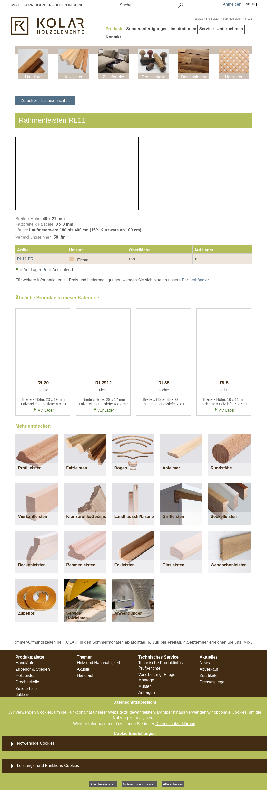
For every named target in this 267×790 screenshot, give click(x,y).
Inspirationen (183, 29)
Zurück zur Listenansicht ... (45, 100)
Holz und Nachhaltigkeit (98, 663)
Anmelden (232, 4)
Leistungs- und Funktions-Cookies (48, 765)
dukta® (21, 694)
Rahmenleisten (232, 18)
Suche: (126, 5)
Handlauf (85, 675)
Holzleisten (213, 18)
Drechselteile (27, 682)
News (205, 663)
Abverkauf (209, 669)
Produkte (197, 18)
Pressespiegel (212, 682)
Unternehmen (229, 29)
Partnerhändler (196, 280)
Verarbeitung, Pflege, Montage (157, 677)
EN (254, 4)
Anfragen (146, 692)
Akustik (83, 669)
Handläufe (24, 663)
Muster (144, 686)
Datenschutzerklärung (175, 724)
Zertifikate (208, 675)
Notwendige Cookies (36, 743)
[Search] (155, 4)
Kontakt (113, 37)
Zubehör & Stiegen (32, 669)
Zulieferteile (26, 688)
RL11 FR (25, 259)
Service (206, 29)
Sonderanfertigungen (147, 29)
